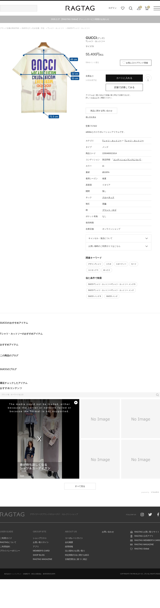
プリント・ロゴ (109, 210)
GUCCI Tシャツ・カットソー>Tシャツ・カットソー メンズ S (111, 284)
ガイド (95, 98)
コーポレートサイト (74, 538)
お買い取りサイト (41, 542)
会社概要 (69, 542)
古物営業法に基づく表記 (76, 559)
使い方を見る (91, 117)
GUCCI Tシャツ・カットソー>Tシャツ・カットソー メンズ (111, 290)
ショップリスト (40, 538)
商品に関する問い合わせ (101, 111)
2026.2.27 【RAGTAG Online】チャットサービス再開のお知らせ (80, 19)
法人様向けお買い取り (75, 551)
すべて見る (80, 486)
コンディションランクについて (127, 159)
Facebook (158, 514)
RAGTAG (12, 514)
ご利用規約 (5, 546)
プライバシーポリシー (10, 551)
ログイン (113, 8)
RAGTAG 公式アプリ (143, 536)
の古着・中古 (33, 28)
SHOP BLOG (39, 555)
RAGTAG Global (141, 549)
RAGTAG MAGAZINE (42, 559)
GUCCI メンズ (111, 296)
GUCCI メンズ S (94, 296)
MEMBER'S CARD (41, 551)
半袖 (104, 204)
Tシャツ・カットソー (112, 141)
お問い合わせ (108, 532)
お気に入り (123, 8)
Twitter (150, 514)
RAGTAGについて (8, 542)
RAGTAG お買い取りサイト (146, 532)
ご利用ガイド (6, 538)
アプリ (36, 546)
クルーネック (108, 197)
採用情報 (69, 546)
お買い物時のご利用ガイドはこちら (104, 246)
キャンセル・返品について (100, 238)
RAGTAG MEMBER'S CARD (147, 540)
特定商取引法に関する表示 (77, 555)
